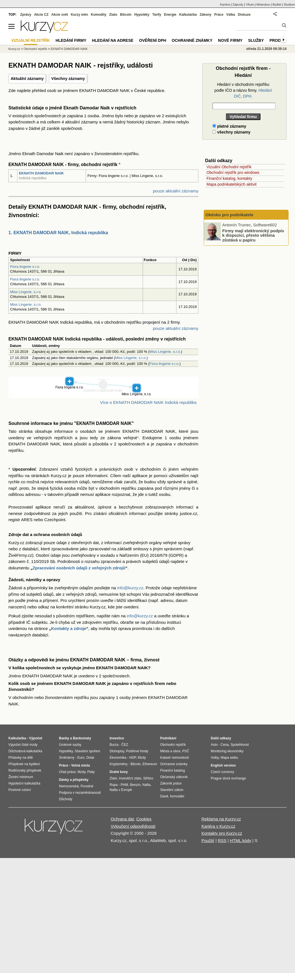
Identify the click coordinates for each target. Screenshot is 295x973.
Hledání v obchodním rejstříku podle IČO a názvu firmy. (243, 90)
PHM (124, 785)
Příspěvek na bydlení (24, 764)
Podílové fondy (137, 751)
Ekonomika (118, 758)
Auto (214, 745)
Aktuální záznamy (27, 78)
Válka (230, 15)
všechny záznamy (231, 132)
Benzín (135, 785)
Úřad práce (67, 772)
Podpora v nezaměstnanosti (80, 793)
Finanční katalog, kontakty (229, 178)
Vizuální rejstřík (30, 40)
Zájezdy (237, 4)
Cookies (143, 818)
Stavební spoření (87, 751)
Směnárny (66, 758)
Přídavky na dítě (20, 758)
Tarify (156, 15)
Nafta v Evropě (121, 790)
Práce (219, 15)
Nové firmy (230, 40)
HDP (132, 758)
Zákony (205, 15)
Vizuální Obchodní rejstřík (228, 167)
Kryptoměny (119, 764)
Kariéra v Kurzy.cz (218, 826)
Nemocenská (69, 786)
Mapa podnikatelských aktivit (231, 184)
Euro (80, 758)
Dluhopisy (117, 751)
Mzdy (81, 772)
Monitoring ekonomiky (227, 751)
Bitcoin (125, 15)
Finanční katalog (172, 770)
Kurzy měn (79, 15)
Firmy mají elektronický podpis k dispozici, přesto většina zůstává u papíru (253, 235)
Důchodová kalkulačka (25, 751)
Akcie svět (59, 15)
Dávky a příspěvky (73, 780)
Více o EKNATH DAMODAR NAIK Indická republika (148, 402)
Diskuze (244, 15)
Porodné (87, 786)
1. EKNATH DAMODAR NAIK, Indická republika (58, 232)
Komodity (98, 15)
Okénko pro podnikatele (229, 214)
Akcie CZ (41, 15)
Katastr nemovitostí (174, 758)
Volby (215, 758)
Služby (256, 40)
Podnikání (168, 738)
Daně (164, 796)
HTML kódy (240, 840)
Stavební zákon (171, 790)
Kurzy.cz (14, 48)
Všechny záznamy (68, 78)
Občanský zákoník (174, 777)
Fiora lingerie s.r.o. (25, 266)
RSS (222, 840)
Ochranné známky (192, 40)
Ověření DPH (152, 40)
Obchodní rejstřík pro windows (232, 172)
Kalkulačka (188, 15)
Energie (170, 15)
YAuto (250, 4)
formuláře (177, 796)
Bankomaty (82, 738)
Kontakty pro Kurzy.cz (221, 833)
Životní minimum (20, 777)
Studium (289, 4)
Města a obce (170, 751)
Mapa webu (229, 758)
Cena (225, 745)
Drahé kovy (119, 772)
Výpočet (35, 738)
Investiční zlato (130, 778)
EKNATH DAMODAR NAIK (41, 173)
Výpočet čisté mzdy (22, 745)
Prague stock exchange (228, 778)
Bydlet (277, 4)
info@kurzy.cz (130, 587)
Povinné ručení (19, 790)
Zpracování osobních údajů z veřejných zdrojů (79, 567)
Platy (91, 772)
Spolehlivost (240, 745)
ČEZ (124, 745)
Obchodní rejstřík (35, 48)
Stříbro (148, 778)
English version (223, 765)
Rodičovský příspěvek (24, 770)
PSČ (185, 751)
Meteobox (263, 4)
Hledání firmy (71, 40)
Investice (117, 738)
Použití (207, 840)
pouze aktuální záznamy (175, 190)
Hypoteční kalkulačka (24, 783)
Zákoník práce (170, 783)
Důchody (65, 799)
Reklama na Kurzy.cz (221, 818)
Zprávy (25, 15)
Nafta (146, 785)
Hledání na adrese (112, 40)
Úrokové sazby (70, 745)
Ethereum (149, 764)
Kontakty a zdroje (68, 628)
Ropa (114, 785)
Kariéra (225, 4)
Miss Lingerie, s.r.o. (26, 292)
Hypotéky (141, 15)
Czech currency (222, 772)
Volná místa (80, 765)
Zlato (113, 15)
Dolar (90, 758)
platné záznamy (229, 126)
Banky (64, 738)
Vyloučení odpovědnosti (133, 826)
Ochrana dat (122, 818)
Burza (114, 745)
